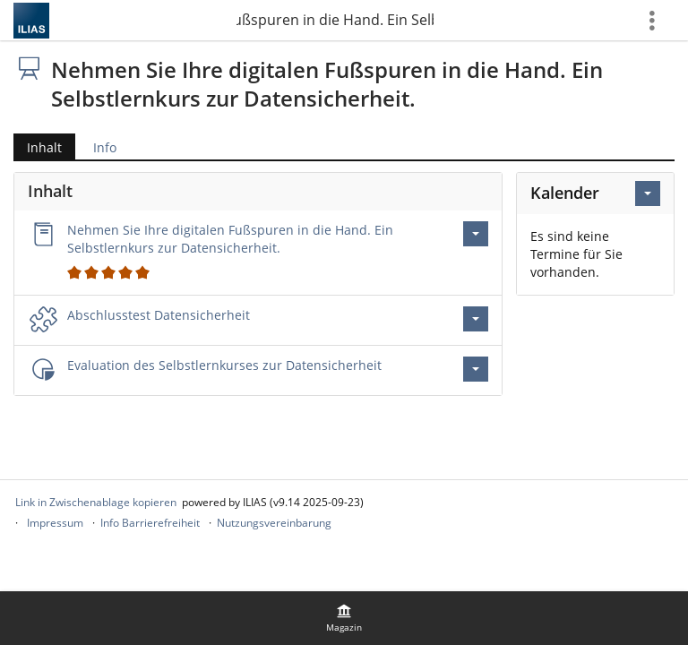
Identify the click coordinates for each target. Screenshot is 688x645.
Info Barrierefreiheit (150, 522)
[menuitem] (344, 618)
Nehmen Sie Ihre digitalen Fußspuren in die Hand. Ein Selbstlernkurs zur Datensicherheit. (335, 20)
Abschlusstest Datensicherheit (158, 314)
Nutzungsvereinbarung (274, 522)
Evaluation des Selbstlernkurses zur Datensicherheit (224, 365)
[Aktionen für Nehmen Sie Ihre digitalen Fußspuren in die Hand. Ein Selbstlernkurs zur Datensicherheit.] (475, 233)
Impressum (55, 522)
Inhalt (44, 147)
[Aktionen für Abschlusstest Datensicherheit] (475, 318)
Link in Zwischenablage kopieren (95, 502)
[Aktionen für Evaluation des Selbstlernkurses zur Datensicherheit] (475, 369)
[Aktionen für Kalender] (647, 193)
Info (104, 147)
